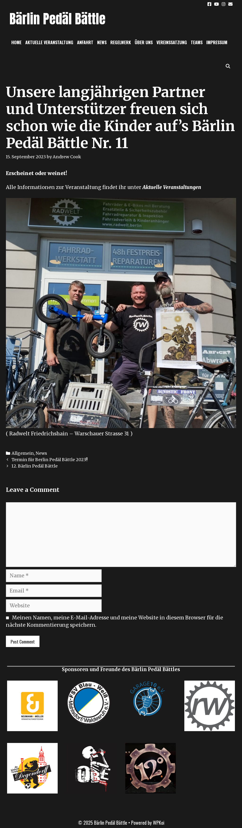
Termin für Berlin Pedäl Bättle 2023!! (50, 459)
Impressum (216, 42)
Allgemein (23, 453)
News (102, 42)
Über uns (144, 42)
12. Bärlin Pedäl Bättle (35, 466)
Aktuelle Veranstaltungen (172, 187)
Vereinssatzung (171, 42)
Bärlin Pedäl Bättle (57, 19)
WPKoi (158, 822)
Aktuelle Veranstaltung (49, 42)
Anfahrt (85, 42)
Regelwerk (120, 42)
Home (16, 42)
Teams (197, 42)
